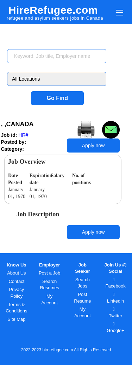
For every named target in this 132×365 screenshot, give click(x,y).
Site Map (16, 319)
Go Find (57, 98)
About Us (16, 273)
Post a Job (49, 273)
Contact (16, 281)
